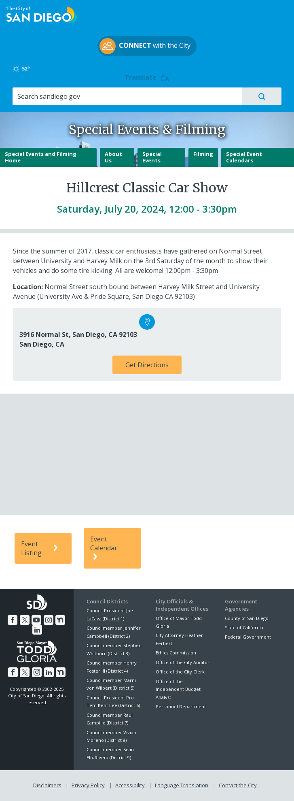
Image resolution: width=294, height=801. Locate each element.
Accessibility (130, 785)
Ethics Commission (176, 653)
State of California (244, 627)
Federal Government (248, 637)
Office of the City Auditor (182, 662)
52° (21, 68)
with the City (144, 46)
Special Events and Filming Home (40, 157)
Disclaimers (47, 785)
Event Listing (40, 548)
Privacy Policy (88, 785)
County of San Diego (247, 618)
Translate (147, 77)
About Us (113, 157)
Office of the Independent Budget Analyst (178, 689)
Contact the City (238, 785)
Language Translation (181, 785)
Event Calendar (103, 548)
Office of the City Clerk (180, 672)
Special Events (152, 157)
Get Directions (147, 364)
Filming (203, 154)
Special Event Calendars (244, 157)
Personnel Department (181, 706)
